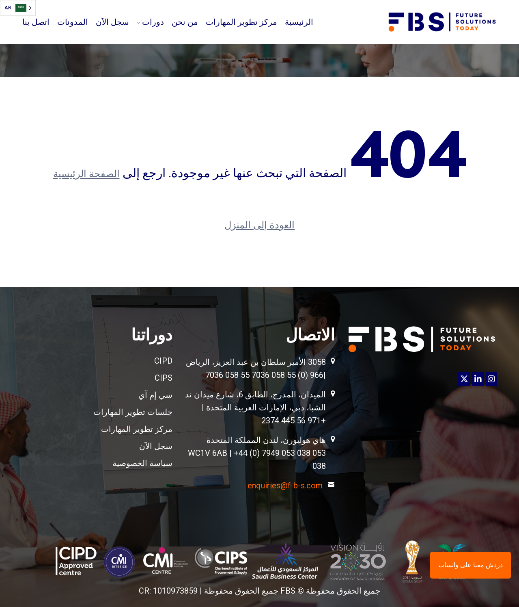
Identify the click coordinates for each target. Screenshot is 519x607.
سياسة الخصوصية (142, 463)
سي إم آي (155, 395)
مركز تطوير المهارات (241, 22)
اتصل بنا (36, 22)
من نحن (185, 22)
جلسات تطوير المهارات (132, 412)
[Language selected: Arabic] (18, 8)
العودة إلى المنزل (259, 225)
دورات (153, 22)
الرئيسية (299, 22)
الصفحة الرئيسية (86, 174)
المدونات (72, 22)
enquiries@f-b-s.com (285, 485)
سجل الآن (112, 22)
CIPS (163, 378)
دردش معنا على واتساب (470, 565)
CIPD (163, 361)
